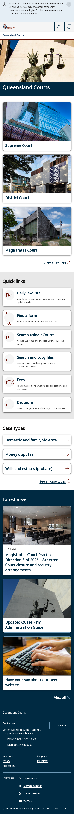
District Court (17, 197)
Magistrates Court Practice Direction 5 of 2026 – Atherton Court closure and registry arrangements (32, 562)
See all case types (52, 481)
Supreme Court (18, 145)
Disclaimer (42, 760)
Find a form (27, 315)
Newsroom (8, 756)
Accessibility (9, 765)
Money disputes (19, 454)
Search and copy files (35, 357)
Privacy (6, 760)
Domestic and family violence (31, 440)
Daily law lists (28, 293)
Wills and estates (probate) (28, 468)
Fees (21, 379)
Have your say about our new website (31, 682)
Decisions (25, 402)
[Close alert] (68, 4)
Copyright (42, 756)
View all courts (55, 263)
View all (60, 697)
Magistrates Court (21, 250)
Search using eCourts (35, 334)
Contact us (60, 725)
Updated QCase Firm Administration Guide (24, 625)
